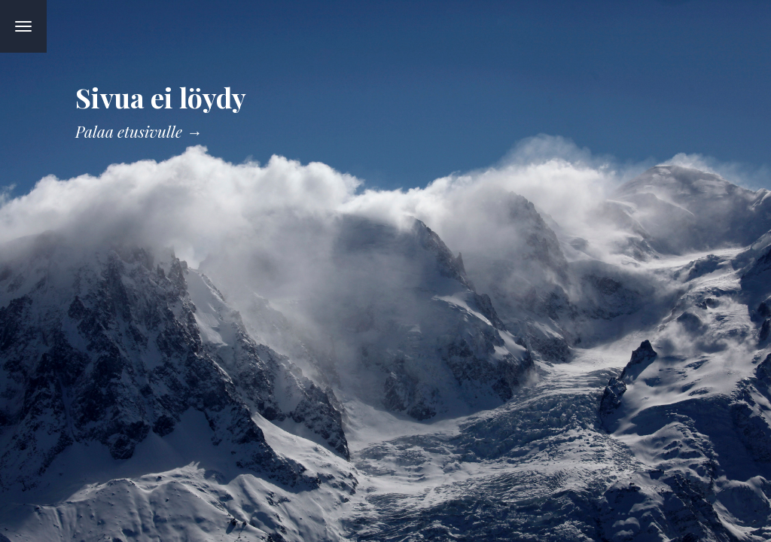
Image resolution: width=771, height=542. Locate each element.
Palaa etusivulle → (138, 131)
